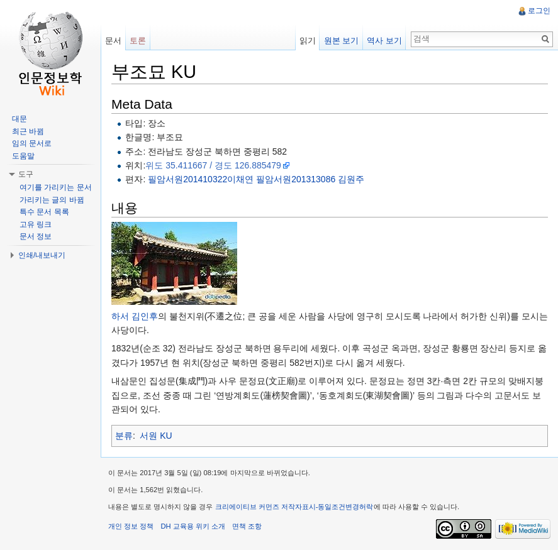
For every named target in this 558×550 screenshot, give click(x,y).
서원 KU (156, 436)
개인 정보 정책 (130, 526)
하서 (120, 316)
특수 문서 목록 (44, 211)
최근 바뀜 (28, 131)
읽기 (307, 40)
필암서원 (165, 179)
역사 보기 (384, 40)
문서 (113, 40)
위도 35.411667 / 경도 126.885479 (213, 165)
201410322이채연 (218, 179)
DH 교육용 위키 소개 (192, 526)
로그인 (539, 10)
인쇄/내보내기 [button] (41, 255)
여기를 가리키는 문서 (56, 187)
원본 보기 (341, 40)
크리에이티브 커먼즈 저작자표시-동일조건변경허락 (294, 506)
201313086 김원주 (327, 179)
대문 (19, 118)
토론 (138, 40)
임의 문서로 (32, 143)
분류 (124, 436)
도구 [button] (25, 174)
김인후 (144, 316)
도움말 (23, 155)
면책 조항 (247, 526)
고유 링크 (36, 224)
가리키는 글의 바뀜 (52, 199)
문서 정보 (36, 236)
